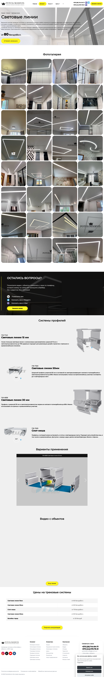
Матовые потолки (35, 644)
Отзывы (65, 649)
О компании (66, 653)
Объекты (65, 644)
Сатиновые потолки (35, 647)
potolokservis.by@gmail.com (89, 651)
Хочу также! (52, 583)
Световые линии (34, 657)
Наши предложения (51, 657)
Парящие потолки (35, 655)
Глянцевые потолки (35, 649)
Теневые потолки (34, 653)
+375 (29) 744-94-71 (90, 647)
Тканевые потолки (35, 651)
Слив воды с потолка (51, 649)
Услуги (50, 3)
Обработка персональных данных (47, 671)
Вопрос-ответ (66, 659)
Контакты (65, 657)
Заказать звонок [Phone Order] (97, 3)
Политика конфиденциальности (10, 671)
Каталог (42, 3)
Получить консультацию (52, 627)
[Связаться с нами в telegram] (89, 3)
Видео (64, 647)
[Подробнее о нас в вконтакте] (14, 653)
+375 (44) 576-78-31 (90, 649)
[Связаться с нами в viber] (86, 3)
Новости (65, 655)
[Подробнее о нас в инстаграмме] (3, 653)
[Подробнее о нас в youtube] (10, 653)
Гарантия (65, 651)
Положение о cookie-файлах (28, 671)
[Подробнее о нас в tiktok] (6, 653)
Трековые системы (35, 659)
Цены (58, 3)
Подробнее (80, 662)
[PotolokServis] (10, 642)
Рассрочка (49, 655)
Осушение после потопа (52, 647)
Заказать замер (17, 308)
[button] (86, 480)
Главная (35, 3)
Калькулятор (49, 653)
